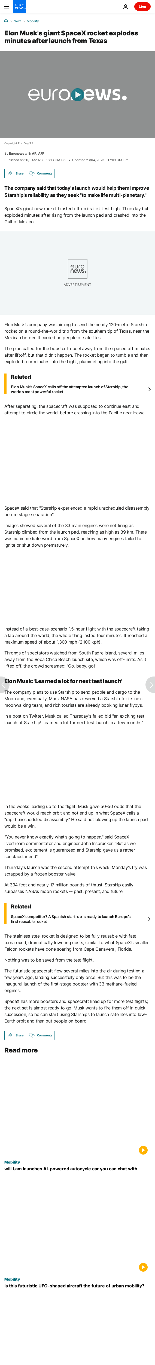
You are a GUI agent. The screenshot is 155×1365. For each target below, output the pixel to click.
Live (142, 6)
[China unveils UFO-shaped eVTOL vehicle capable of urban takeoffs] (77, 1286)
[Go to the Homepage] (19, 6)
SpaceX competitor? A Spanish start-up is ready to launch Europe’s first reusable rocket (71, 919)
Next (17, 21)
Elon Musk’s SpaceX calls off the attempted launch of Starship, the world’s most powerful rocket (69, 389)
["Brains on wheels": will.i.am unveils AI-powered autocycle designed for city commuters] (77, 1168)
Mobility (33, 21)
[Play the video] (77, 94)
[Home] (6, 21)
